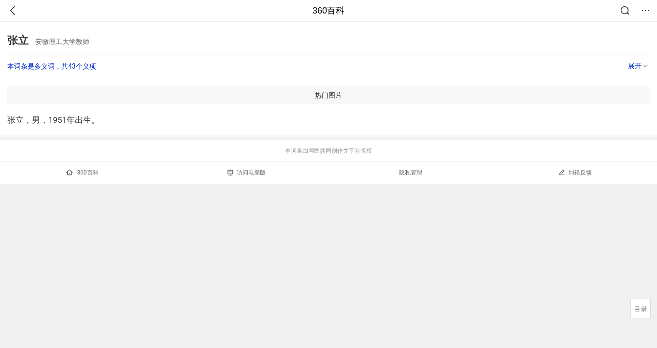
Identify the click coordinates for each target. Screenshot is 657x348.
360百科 (328, 10)
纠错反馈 (575, 172)
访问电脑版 (247, 172)
